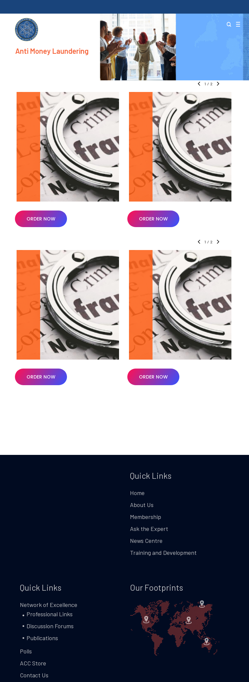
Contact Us (34, 675)
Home (137, 492)
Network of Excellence (48, 604)
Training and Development (163, 552)
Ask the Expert (149, 528)
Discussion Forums (50, 626)
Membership (145, 516)
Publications (42, 637)
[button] (238, 25)
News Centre (146, 540)
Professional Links (50, 614)
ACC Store (33, 663)
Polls (26, 651)
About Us (142, 504)
